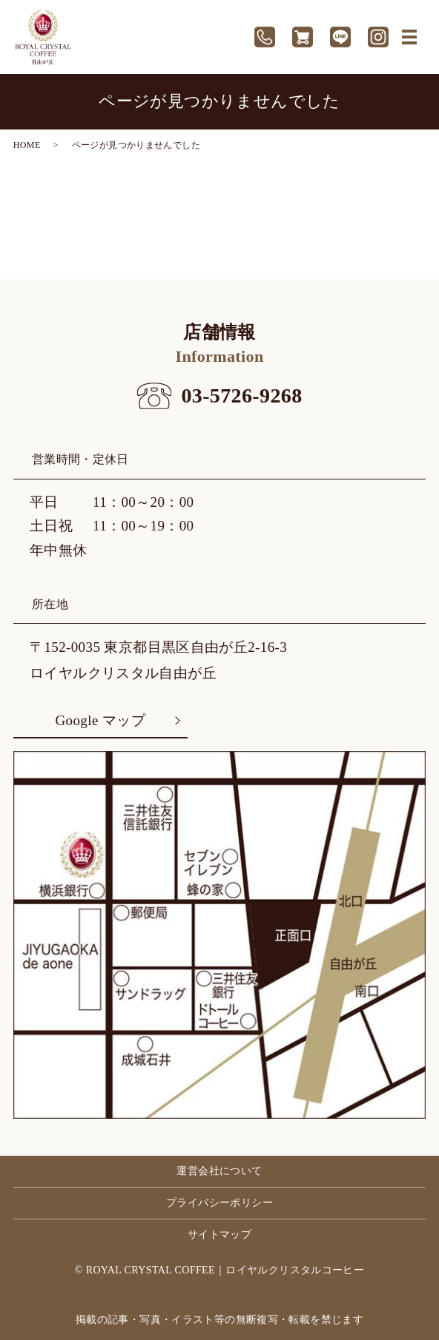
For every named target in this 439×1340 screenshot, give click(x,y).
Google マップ (100, 720)
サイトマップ (219, 1234)
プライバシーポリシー (219, 1202)
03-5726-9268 (241, 395)
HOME (27, 145)
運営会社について (219, 1170)
